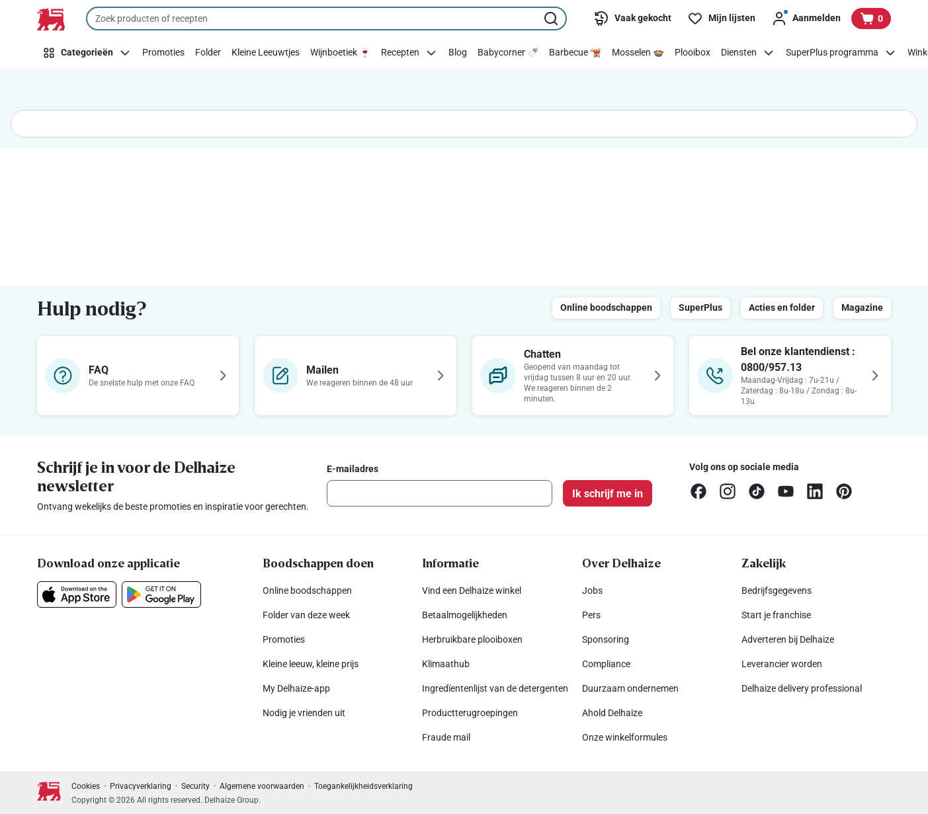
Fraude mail (446, 737)
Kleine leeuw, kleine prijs (311, 664)
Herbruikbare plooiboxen (472, 639)
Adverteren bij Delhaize (787, 639)
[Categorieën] (87, 53)
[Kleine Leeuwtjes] (265, 53)
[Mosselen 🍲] (638, 53)
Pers (591, 615)
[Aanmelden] (806, 18)
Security (195, 786)
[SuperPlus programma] (841, 53)
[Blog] (457, 53)
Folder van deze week (306, 615)
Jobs (592, 590)
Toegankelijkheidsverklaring (363, 786)
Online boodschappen (606, 307)
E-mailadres (352, 469)
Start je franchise (776, 615)
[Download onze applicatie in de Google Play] (161, 594)
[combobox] (326, 18)
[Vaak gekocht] (632, 18)
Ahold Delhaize (612, 713)
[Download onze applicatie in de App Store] (76, 594)
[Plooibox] (692, 52)
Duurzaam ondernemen (630, 688)
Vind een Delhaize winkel (471, 590)
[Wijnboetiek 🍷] (340, 53)
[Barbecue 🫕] (575, 53)
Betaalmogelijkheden (464, 615)
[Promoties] (163, 53)
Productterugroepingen (470, 713)
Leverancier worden (781, 664)
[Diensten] (748, 53)
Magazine (862, 307)
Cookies (85, 786)
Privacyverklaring (140, 786)
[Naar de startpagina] (51, 19)
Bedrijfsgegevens (776, 590)
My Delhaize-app (296, 688)
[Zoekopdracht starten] (552, 18)
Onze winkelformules (624, 737)
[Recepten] (409, 53)
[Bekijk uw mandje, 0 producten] (871, 18)
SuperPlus (700, 307)
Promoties (284, 639)
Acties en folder (782, 307)
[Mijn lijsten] (721, 18)
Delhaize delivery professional (801, 688)
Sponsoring (605, 639)
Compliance (606, 664)
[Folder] (208, 53)
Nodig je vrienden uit (304, 713)
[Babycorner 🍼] (508, 53)
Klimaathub (446, 664)
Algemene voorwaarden (262, 786)
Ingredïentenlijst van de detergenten (495, 688)
